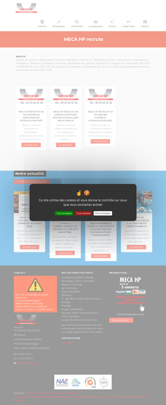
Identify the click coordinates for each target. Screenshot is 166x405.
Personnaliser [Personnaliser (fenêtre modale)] (103, 213)
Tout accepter (64, 213)
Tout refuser (83, 213)
